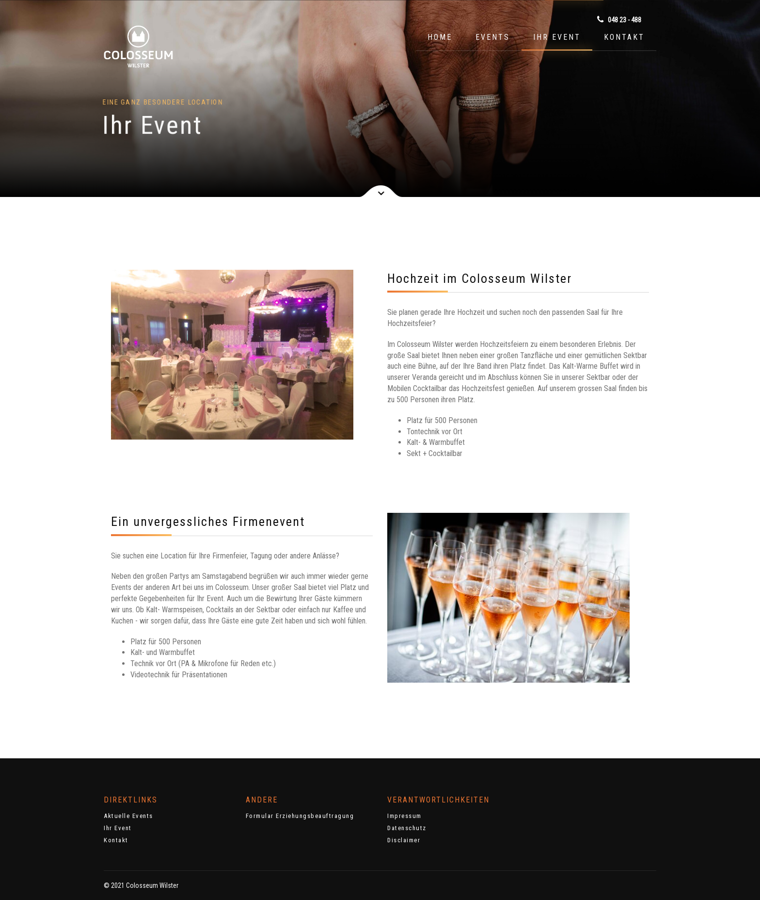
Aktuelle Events (128, 815)
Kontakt (624, 37)
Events (492, 37)
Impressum (404, 815)
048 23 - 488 (619, 19)
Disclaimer (403, 840)
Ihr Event (557, 37)
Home (440, 37)
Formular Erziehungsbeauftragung (300, 815)
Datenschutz (407, 828)
